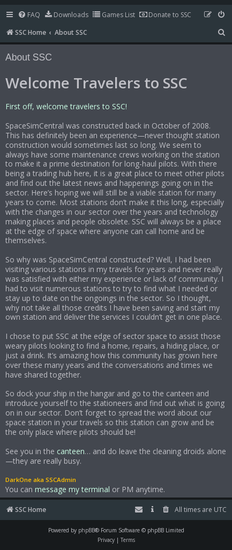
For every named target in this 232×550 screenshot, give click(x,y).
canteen (71, 451)
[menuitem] (29, 15)
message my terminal (72, 489)
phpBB (86, 530)
